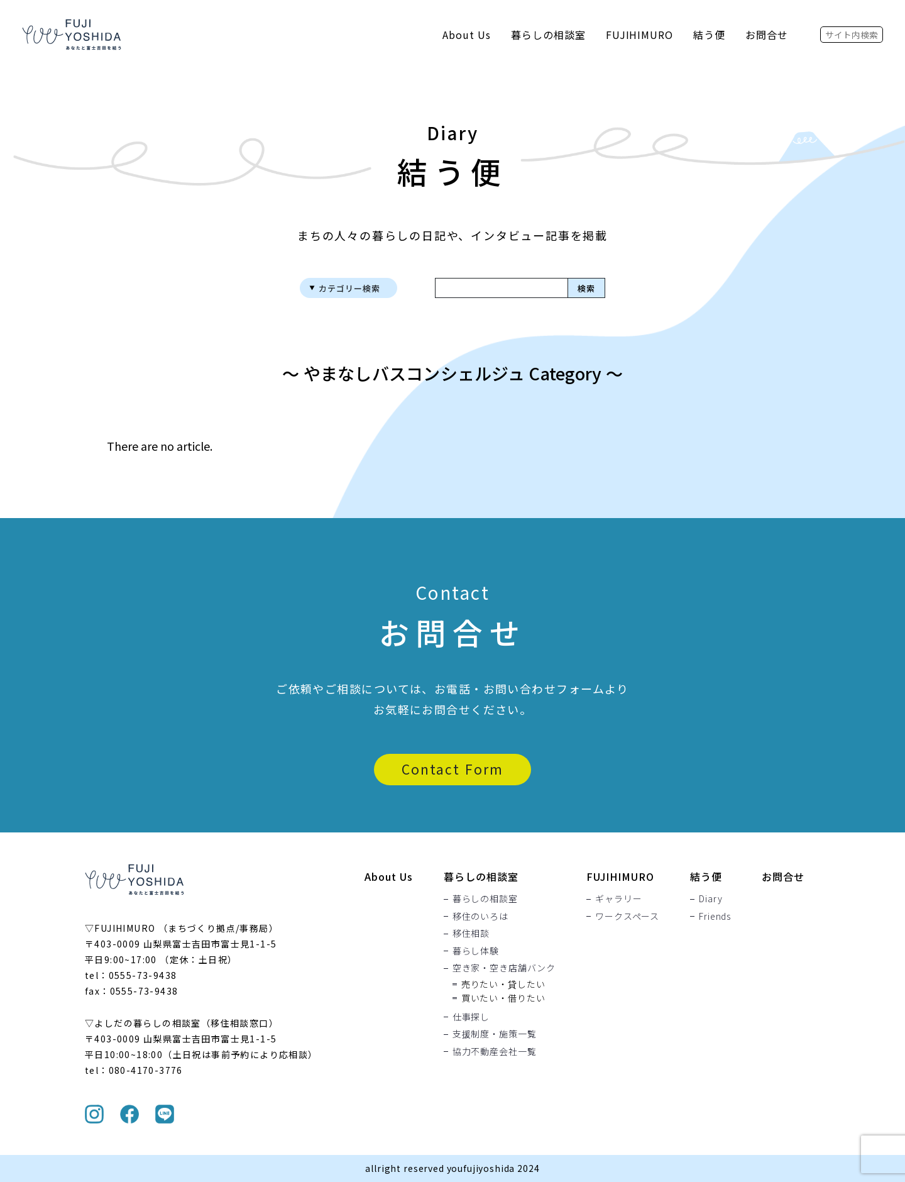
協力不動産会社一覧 (494, 1051)
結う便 (709, 34)
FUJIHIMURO (640, 34)
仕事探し (471, 1016)
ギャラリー (618, 899)
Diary (710, 899)
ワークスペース (627, 916)
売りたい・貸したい (503, 984)
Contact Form (452, 768)
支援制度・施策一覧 (494, 1034)
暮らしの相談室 (548, 34)
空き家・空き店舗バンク (504, 968)
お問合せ (766, 34)
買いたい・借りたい (503, 997)
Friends (715, 916)
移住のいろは (480, 916)
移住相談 (471, 933)
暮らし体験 (475, 950)
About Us (466, 34)
